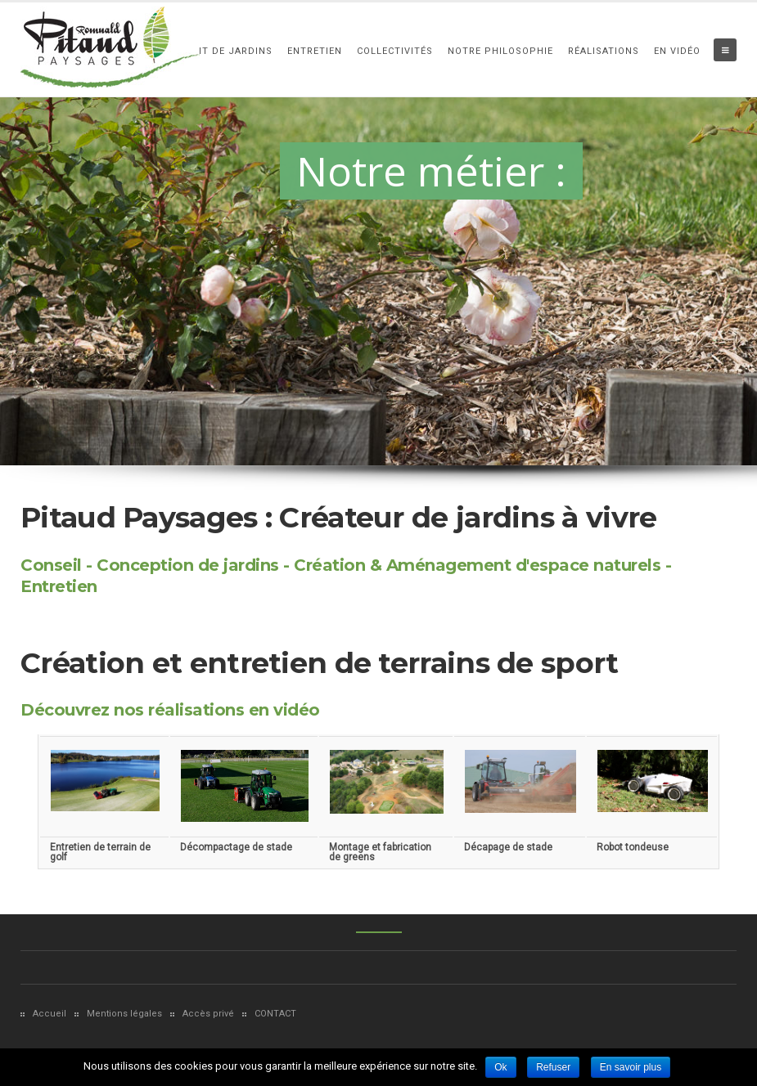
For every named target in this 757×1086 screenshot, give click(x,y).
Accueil (49, 1013)
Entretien (314, 51)
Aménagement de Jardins (202, 51)
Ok (500, 1067)
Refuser (553, 1067)
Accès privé (208, 1013)
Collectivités (395, 51)
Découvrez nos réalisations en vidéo (170, 710)
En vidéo (677, 51)
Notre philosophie (500, 51)
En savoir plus (630, 1067)
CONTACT (275, 1013)
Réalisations (603, 51)
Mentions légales (124, 1013)
